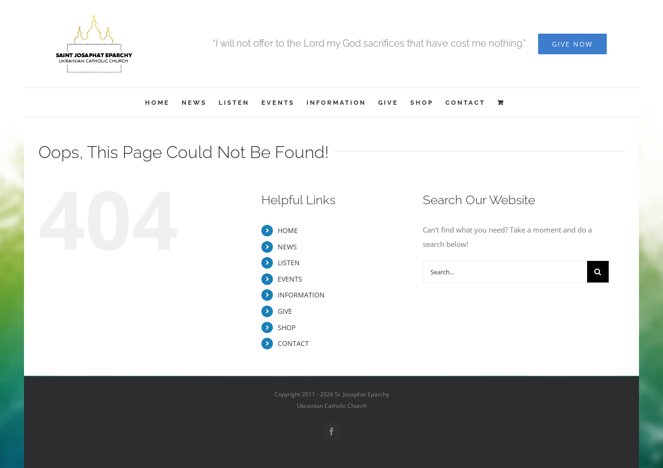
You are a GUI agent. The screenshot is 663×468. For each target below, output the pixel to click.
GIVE (285, 311)
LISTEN (289, 262)
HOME (288, 230)
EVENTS (290, 278)
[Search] (598, 272)
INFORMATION (301, 294)
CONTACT (293, 343)
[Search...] (505, 272)
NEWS (287, 246)
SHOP (286, 327)
